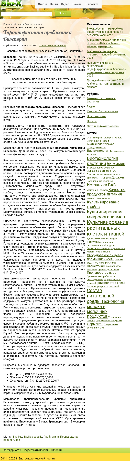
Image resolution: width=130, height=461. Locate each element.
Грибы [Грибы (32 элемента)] (108, 178)
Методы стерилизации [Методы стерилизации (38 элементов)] (98, 251)
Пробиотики (51, 436)
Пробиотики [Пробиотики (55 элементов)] (95, 266)
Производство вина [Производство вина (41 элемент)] (108, 269)
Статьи (42, 4)
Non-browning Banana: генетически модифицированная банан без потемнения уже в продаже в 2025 (106, 69)
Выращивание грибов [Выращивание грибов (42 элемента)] (99, 171)
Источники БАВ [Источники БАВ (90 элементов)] (101, 185)
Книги (54, 4)
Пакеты (77, 4)
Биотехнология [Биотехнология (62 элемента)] (98, 151)
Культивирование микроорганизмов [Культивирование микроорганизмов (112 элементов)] (106, 214)
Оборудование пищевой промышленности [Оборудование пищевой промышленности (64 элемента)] (105, 257)
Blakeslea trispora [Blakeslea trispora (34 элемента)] (94, 138)
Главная (7, 24)
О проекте (91, 4)
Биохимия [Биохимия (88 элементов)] (116, 163)
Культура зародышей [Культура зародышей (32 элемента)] (96, 239)
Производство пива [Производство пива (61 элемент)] (101, 273)
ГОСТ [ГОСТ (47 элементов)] (115, 170)
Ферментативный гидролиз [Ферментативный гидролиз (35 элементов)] (109, 320)
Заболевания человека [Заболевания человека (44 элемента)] (100, 181)
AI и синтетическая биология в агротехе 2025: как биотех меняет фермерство (106, 43)
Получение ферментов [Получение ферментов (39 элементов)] (104, 262)
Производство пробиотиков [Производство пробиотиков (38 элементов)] (101, 276)
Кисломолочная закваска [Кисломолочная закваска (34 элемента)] (98, 198)
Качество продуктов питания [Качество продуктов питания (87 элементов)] (106, 191)
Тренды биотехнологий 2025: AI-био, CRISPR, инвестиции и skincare (105, 84)
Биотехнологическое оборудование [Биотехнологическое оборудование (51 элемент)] (100, 145)
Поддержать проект (35, 450)
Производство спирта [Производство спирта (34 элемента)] (96, 280)
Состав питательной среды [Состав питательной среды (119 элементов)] (100, 296)
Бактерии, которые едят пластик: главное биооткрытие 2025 (106, 54)
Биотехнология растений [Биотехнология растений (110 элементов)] (102, 161)
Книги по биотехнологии (102, 111)
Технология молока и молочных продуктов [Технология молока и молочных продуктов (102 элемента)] (105, 309)
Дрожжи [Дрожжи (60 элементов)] (117, 177)
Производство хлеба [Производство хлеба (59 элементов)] (110, 283)
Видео (65, 4)
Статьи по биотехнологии (27, 24)
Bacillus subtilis (33, 436)
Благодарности (11, 450)
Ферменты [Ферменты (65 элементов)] (95, 324)
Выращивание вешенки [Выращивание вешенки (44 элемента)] (100, 167)
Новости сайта (96, 116)
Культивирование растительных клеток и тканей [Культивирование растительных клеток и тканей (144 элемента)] (107, 228)
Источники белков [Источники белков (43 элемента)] (97, 190)
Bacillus (17, 436)
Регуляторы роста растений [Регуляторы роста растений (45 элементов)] (103, 286)
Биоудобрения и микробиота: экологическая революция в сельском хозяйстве (105, 32)
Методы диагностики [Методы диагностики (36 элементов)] (114, 248)
